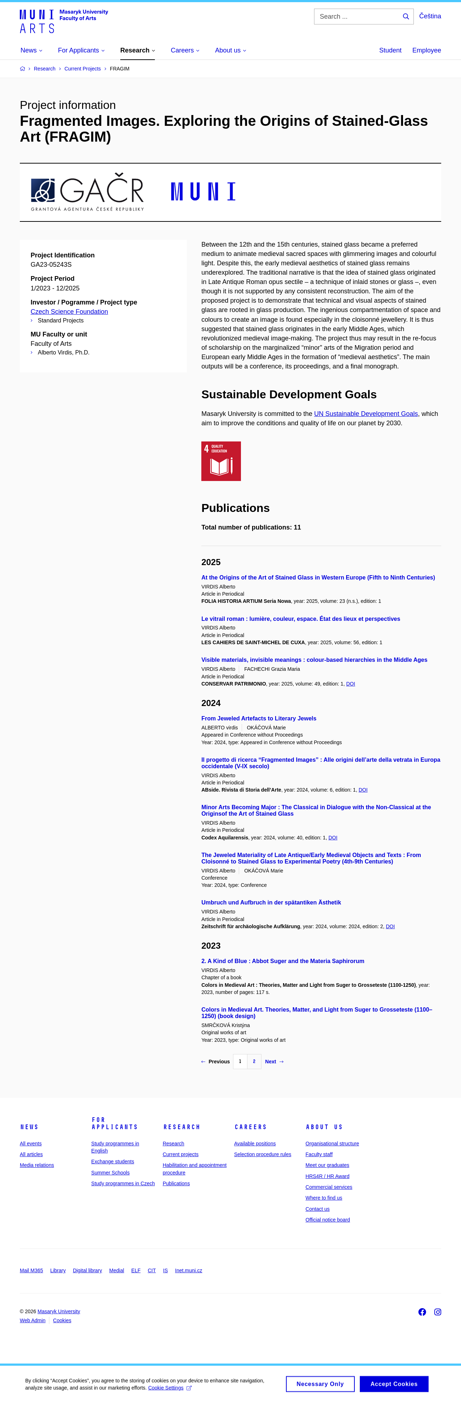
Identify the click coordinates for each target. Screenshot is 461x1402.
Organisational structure (332, 1143)
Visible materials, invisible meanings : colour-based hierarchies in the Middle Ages (314, 660)
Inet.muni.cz (188, 1270)
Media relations (37, 1165)
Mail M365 (31, 1270)
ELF (136, 1270)
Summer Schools (110, 1173)
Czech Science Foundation (69, 311)
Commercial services (328, 1187)
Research (181, 1127)
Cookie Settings (170, 1390)
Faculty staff (318, 1154)
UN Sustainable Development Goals (366, 413)
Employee (426, 50)
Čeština (430, 16)
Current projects (181, 1154)
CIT (152, 1270)
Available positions (255, 1143)
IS (165, 1270)
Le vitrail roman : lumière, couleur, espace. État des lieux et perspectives (300, 619)
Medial (116, 1270)
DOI (350, 684)
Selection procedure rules (262, 1154)
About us (324, 1127)
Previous (215, 1061)
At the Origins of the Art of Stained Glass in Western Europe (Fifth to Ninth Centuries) (318, 577)
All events (31, 1143)
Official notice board (327, 1220)
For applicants (114, 1123)
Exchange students (112, 1161)
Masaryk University (58, 1311)
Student (390, 50)
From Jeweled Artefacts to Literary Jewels (259, 718)
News (29, 1127)
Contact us (317, 1209)
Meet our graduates (327, 1165)
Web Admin (32, 1320)
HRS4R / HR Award (327, 1176)
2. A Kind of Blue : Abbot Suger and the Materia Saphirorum (282, 961)
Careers (250, 1127)
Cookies (62, 1320)
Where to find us (323, 1198)
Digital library (87, 1270)
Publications (176, 1183)
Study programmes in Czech (123, 1183)
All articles (31, 1154)
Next (274, 1061)
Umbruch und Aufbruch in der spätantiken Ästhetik (271, 902)
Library (58, 1270)
